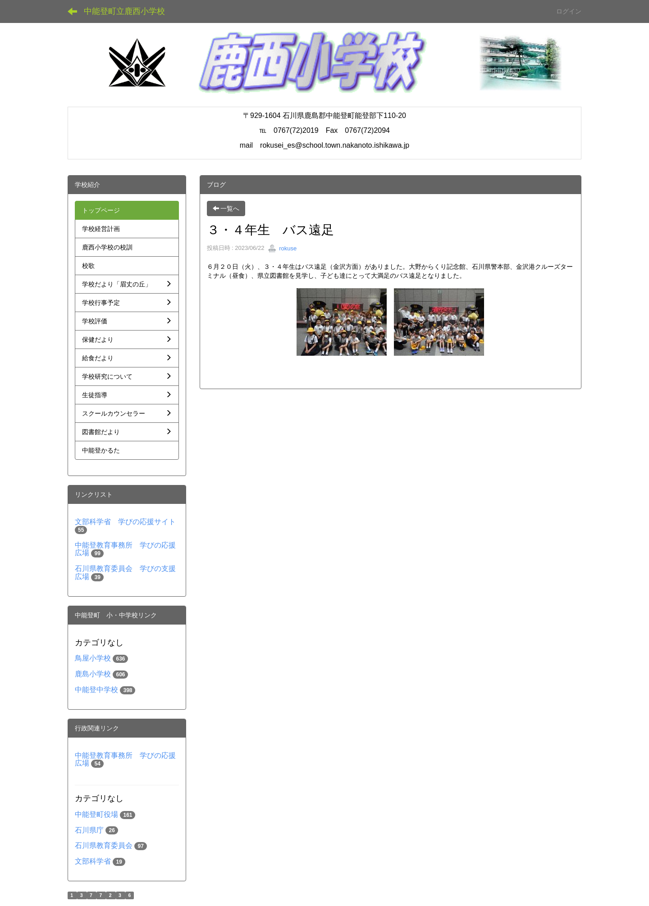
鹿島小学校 (93, 674)
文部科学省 (93, 861)
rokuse (282, 248)
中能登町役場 (96, 814)
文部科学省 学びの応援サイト (125, 521)
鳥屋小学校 (93, 658)
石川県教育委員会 (104, 845)
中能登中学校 (96, 689)
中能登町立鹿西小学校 (124, 11)
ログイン (568, 11)
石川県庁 (89, 830)
